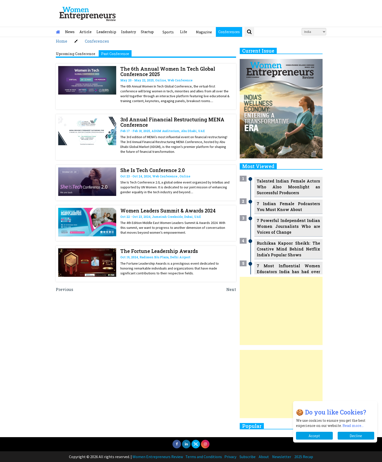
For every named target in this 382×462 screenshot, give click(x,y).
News (70, 31)
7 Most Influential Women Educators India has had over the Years (288, 271)
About (264, 456)
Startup (147, 31)
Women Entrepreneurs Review (158, 456)
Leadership (106, 31)
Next (231, 289)
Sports (168, 31)
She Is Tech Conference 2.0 (152, 170)
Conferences (229, 31)
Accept (314, 435)
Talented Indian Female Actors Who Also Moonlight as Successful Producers (288, 186)
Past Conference (115, 53)
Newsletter (281, 456)
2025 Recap (303, 456)
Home (61, 41)
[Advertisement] (281, 311)
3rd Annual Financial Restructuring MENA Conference (172, 122)
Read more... (353, 425)
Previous (64, 289)
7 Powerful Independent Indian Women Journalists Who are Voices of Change (288, 226)
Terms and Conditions (203, 456)
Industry (128, 31)
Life (183, 31)
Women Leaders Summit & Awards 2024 (168, 210)
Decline (356, 435)
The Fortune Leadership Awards (159, 251)
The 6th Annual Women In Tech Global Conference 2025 (167, 71)
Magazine (204, 31)
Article (85, 31)
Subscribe (247, 456)
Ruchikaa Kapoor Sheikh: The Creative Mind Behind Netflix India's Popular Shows (288, 249)
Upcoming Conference (75, 53)
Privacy (230, 456)
